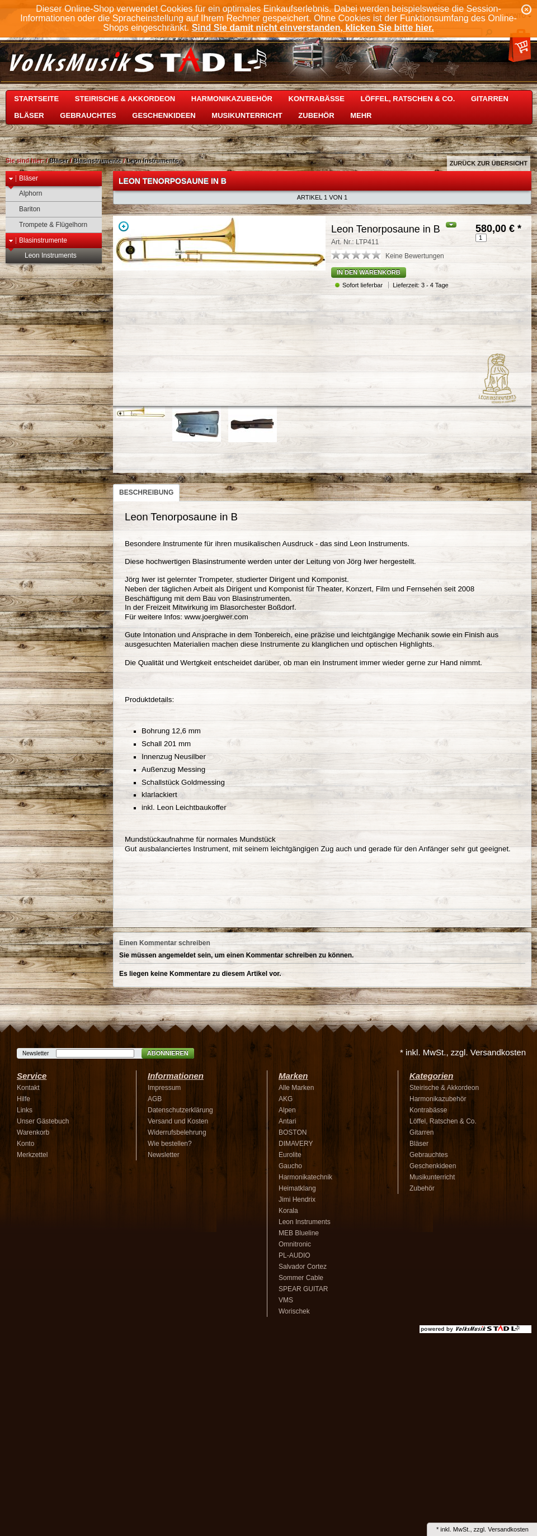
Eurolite (290, 1155)
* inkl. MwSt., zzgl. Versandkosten (463, 1052)
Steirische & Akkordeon (125, 98)
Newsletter (35, 1053)
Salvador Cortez (303, 1266)
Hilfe (23, 1099)
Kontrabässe (317, 98)
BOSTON (293, 1132)
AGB (155, 1099)
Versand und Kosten (178, 1121)
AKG (286, 1099)
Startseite (36, 98)
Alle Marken (296, 1088)
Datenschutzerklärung (180, 1110)
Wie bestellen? (170, 1144)
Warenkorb (33, 1132)
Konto (25, 1144)
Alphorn (25, 193)
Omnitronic (295, 1244)
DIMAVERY (296, 1144)
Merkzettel (32, 1155)
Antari (287, 1121)
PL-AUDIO (294, 1255)
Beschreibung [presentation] (146, 492)
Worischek (294, 1311)
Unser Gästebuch (43, 1121)
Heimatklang (297, 1188)
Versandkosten (508, 1529)
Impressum (164, 1088)
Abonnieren (168, 1053)
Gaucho (290, 1166)
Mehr (360, 115)
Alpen (287, 1110)
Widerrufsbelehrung (177, 1132)
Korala (288, 1211)
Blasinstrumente (97, 160)
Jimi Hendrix (297, 1199)
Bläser (29, 115)
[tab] (146, 492)
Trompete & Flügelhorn (47, 225)
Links (24, 1110)
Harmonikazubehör (231, 98)
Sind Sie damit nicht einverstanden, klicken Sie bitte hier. (313, 27)
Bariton (24, 209)
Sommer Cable (301, 1278)
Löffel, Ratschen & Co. (408, 98)
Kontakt (28, 1088)
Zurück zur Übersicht (488, 163)
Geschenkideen (163, 115)
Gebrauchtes (88, 115)
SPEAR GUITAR (303, 1289)
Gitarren (489, 98)
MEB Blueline (299, 1233)
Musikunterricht (246, 115)
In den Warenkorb (369, 272)
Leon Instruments (152, 160)
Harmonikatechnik (305, 1177)
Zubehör (316, 115)
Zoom (124, 226)
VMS (286, 1300)
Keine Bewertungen (414, 256)
